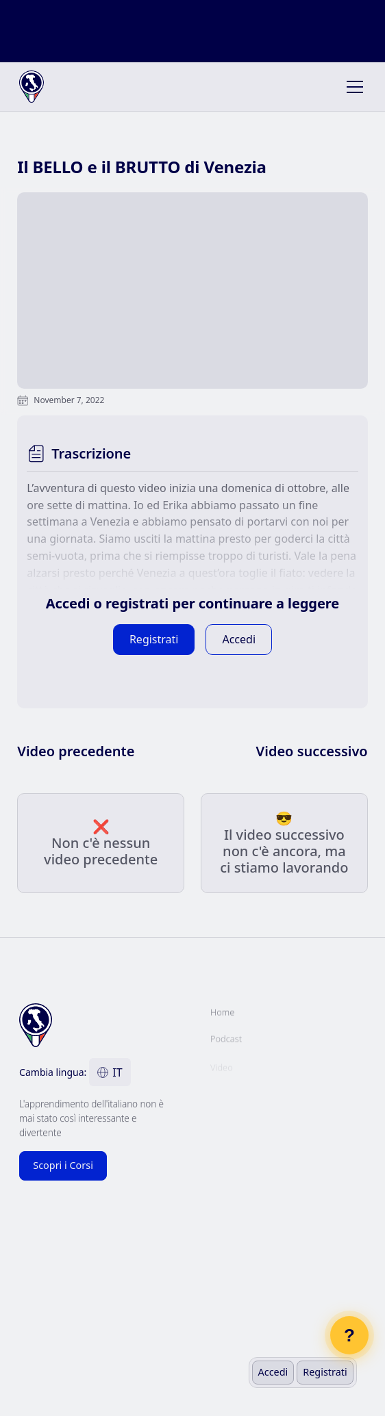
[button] (352, 86)
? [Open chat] (349, 1335)
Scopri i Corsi (63, 1165)
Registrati (325, 1371)
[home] (52, 86)
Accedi (273, 1371)
